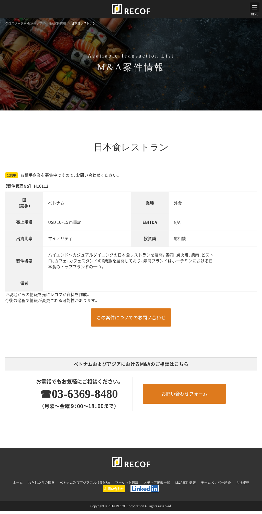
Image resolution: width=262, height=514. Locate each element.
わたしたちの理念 (41, 485)
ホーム (18, 485)
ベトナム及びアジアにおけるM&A (85, 485)
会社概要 (242, 485)
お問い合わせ (114, 491)
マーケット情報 (126, 485)
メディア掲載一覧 (157, 485)
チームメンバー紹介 (216, 485)
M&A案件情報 (185, 485)
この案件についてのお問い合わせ (131, 320)
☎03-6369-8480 (77, 397)
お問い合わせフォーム (184, 396)
